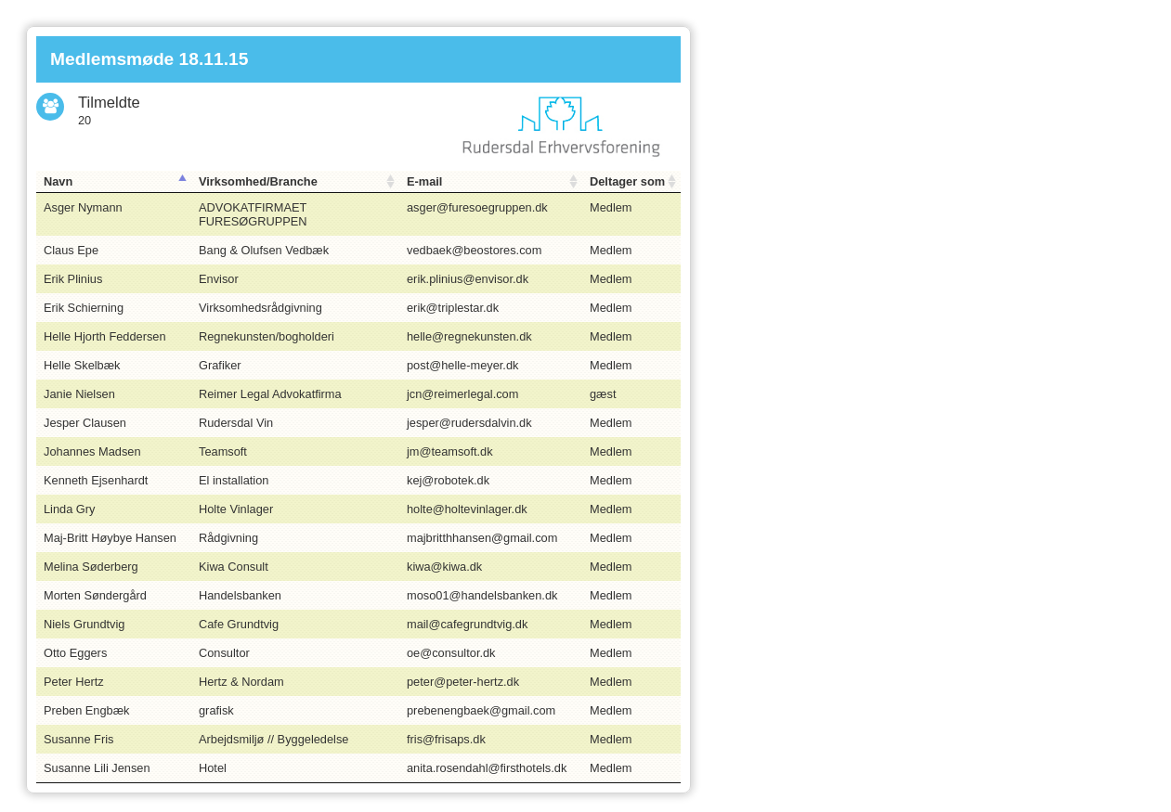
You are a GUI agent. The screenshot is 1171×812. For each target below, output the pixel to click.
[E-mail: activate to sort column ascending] (490, 182)
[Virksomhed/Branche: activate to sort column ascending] (295, 182)
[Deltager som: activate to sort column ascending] (631, 182)
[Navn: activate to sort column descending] (113, 182)
